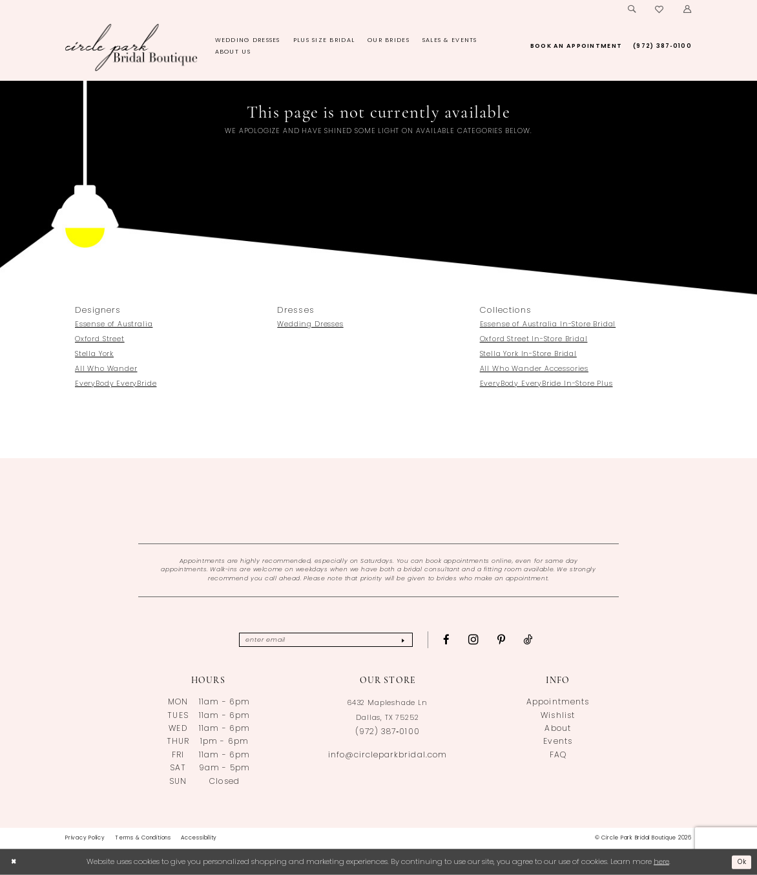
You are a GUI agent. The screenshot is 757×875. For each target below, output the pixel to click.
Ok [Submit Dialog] (740, 861)
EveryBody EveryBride (115, 384)
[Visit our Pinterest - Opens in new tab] (511, 640)
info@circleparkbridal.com (387, 755)
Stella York (94, 354)
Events (557, 742)
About (557, 729)
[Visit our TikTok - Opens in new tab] (538, 640)
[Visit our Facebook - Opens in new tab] (456, 640)
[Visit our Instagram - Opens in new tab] (483, 640)
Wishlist (557, 716)
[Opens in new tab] (378, 500)
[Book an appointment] (575, 46)
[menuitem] (631, 9)
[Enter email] (326, 640)
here (661, 862)
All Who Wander (106, 369)
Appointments (557, 702)
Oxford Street (100, 339)
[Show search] (631, 9)
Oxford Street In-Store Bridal (534, 339)
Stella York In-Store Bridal (528, 354)
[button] (687, 9)
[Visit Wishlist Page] (660, 9)
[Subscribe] (411, 640)
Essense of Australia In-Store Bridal (548, 324)
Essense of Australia (113, 324)
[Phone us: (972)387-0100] (663, 46)
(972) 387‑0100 (387, 732)
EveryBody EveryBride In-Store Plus (546, 384)
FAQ (558, 755)
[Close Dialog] (15, 862)
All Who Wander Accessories (534, 369)
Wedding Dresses (310, 324)
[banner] (131, 47)
